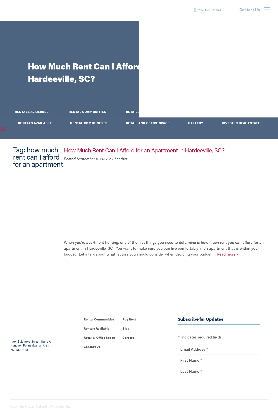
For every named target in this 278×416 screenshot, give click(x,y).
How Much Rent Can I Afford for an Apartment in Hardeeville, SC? (144, 150)
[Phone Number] (207, 9)
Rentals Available (31, 111)
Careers (128, 337)
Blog (125, 328)
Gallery (197, 111)
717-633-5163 (19, 349)
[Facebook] (269, 66)
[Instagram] (269, 81)
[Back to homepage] (30, 10)
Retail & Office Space (99, 337)
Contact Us (92, 346)
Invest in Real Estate (244, 111)
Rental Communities (87, 111)
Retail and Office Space (147, 111)
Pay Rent (129, 319)
